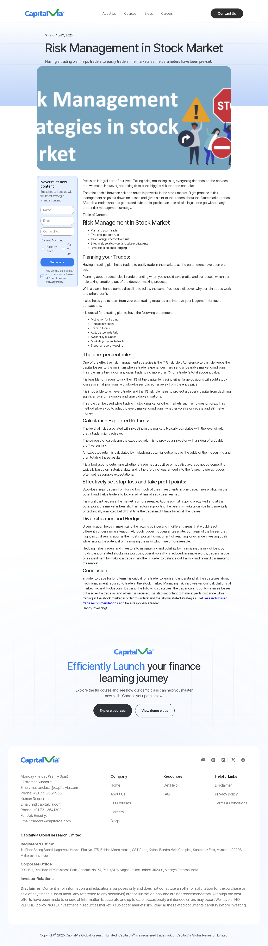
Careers (117, 812)
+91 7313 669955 (47, 793)
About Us (118, 794)
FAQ (166, 794)
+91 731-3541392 (47, 810)
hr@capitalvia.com (46, 804)
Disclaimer (223, 785)
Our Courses (121, 803)
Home (115, 785)
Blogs (115, 821)
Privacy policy (226, 794)
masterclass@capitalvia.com (54, 787)
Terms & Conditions (231, 803)
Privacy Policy (54, 281)
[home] (44, 13)
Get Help (170, 785)
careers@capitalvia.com (51, 821)
